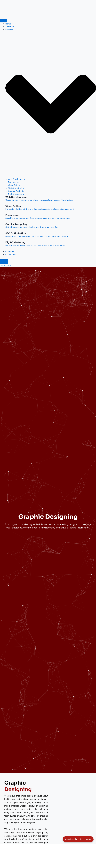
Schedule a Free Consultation (78, 839)
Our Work (9, 251)
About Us (9, 27)
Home (8, 24)
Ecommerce (13, 182)
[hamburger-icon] (3, 20)
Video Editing (14, 185)
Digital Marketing (16, 194)
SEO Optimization (16, 188)
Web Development (16, 179)
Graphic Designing (16, 191)
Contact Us (10, 254)
